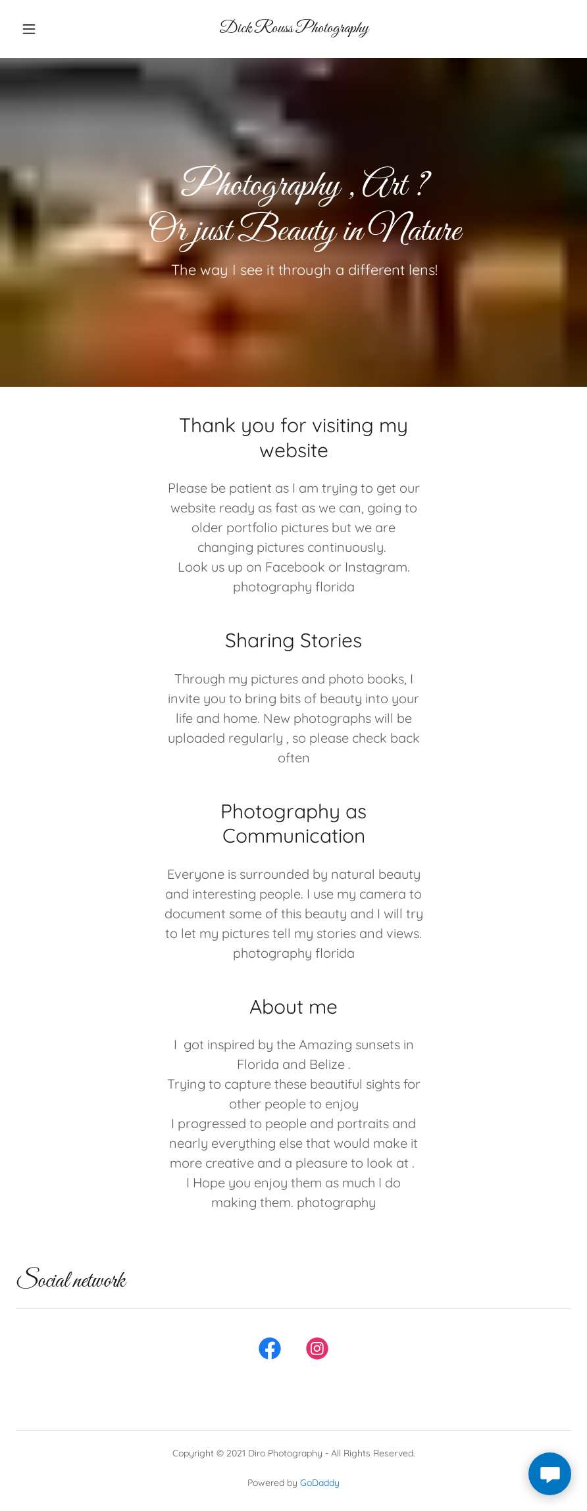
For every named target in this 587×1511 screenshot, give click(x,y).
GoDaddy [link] (320, 1483)
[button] (44, 29)
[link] (293, 28)
